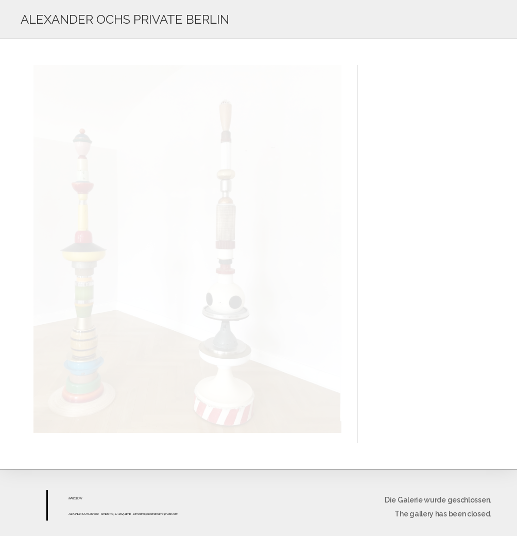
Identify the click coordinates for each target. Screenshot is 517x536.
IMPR (71, 498)
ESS (76, 498)
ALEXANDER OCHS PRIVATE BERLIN (125, 19)
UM (79, 498)
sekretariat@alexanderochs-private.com (155, 513)
